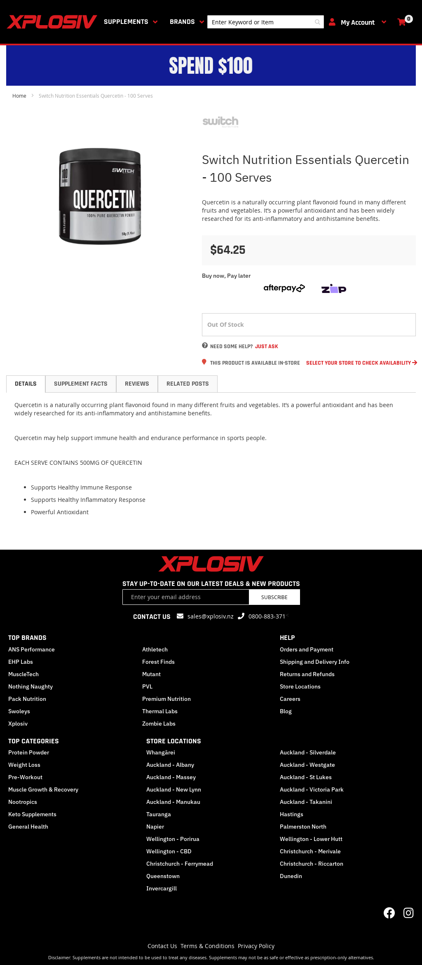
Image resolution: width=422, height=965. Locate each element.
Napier (155, 826)
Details (26, 383)
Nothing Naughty (30, 686)
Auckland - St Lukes (306, 777)
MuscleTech (23, 674)
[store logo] (53, 22)
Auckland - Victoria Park (312, 789)
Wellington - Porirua (172, 839)
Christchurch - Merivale (310, 851)
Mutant (151, 674)
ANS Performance (31, 649)
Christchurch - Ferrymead (179, 863)
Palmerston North (303, 826)
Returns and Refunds (307, 674)
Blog (286, 711)
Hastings (291, 814)
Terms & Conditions (207, 946)
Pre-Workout (25, 777)
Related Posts (187, 383)
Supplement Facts (81, 383)
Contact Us (162, 946)
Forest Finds (158, 661)
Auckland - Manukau (173, 802)
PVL (147, 686)
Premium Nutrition (166, 699)
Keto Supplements (32, 814)
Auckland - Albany (170, 764)
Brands (182, 21)
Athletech (155, 649)
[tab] (25, 384)
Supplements (126, 21)
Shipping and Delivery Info (314, 661)
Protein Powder (28, 752)
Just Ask (266, 346)
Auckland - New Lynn (173, 789)
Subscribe (274, 597)
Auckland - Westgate (307, 764)
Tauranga (158, 814)
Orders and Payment (306, 649)
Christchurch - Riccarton (311, 863)
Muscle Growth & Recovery (43, 789)
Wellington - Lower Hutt (311, 839)
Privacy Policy (256, 946)
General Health (28, 826)
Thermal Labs (160, 711)
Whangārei (160, 752)
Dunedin (291, 876)
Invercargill (161, 888)
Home (19, 95)
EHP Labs (20, 661)
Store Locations (300, 686)
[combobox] (265, 21)
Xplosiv (18, 723)
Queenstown (163, 876)
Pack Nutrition (27, 699)
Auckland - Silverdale (308, 752)
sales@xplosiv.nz (211, 616)
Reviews (137, 383)
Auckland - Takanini (306, 802)
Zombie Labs (159, 723)
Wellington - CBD (169, 851)
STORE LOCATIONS (173, 741)
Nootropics (22, 802)
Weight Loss (24, 764)
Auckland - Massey (171, 777)
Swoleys (19, 711)
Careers (290, 699)
